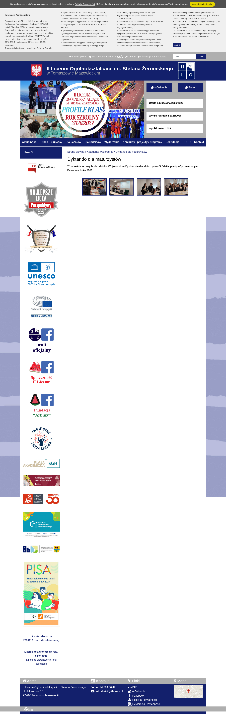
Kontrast (130, 56)
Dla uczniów (73, 142)
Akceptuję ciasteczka (202, 4)
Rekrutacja (172, 142)
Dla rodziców (93, 142)
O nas (44, 142)
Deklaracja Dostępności (144, 704)
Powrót (29, 152)
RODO (187, 142)
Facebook (136, 695)
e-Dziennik (159, 87)
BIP (132, 687)
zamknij (177, 45)
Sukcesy (56, 142)
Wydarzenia (111, 142)
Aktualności (29, 142)
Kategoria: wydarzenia (100, 151)
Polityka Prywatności (142, 699)
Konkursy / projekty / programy (142, 142)
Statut (190, 87)
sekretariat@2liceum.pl (107, 691)
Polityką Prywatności (85, 4)
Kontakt (199, 142)
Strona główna (78, 56)
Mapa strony (97, 56)
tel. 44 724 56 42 (103, 687)
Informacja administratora (152, 56)
